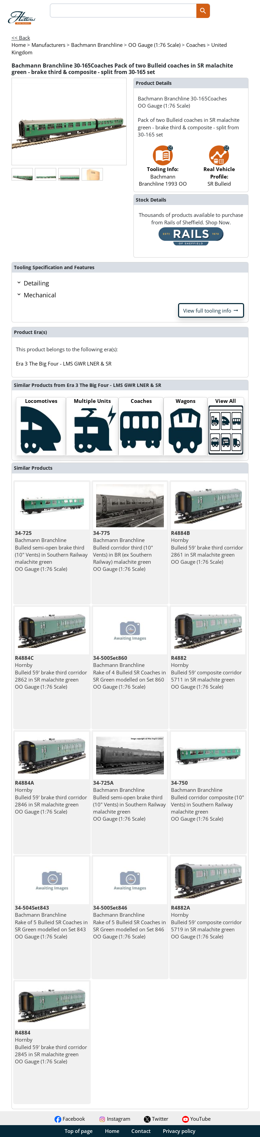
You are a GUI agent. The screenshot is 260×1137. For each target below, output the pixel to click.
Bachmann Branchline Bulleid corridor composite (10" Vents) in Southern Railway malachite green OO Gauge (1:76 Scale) (207, 800)
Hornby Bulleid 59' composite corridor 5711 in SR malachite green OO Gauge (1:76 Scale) (206, 672)
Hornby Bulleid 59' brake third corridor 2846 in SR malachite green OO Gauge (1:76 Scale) (51, 797)
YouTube (196, 1118)
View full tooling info (211, 310)
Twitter (156, 1118)
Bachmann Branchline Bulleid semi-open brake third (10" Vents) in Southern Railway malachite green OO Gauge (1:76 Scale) (51, 550)
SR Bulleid (219, 169)
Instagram (114, 1118)
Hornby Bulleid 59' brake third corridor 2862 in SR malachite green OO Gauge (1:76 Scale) (51, 672)
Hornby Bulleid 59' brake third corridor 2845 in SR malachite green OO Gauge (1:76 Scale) (51, 1047)
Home (112, 1130)
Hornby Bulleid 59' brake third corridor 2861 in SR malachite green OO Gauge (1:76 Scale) (207, 547)
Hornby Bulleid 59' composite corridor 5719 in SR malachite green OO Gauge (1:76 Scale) (206, 922)
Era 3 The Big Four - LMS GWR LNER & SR (63, 363)
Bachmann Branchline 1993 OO (163, 169)
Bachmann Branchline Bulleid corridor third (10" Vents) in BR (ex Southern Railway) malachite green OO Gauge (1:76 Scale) (123, 550)
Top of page (79, 1130)
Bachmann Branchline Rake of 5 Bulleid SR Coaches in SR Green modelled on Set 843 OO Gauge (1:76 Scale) (51, 922)
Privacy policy (179, 1130)
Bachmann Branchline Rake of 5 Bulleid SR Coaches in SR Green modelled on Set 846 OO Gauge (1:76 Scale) (129, 922)
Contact (141, 1130)
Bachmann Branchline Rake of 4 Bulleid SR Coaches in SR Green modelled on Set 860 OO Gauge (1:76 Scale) (129, 672)
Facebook (70, 1118)
